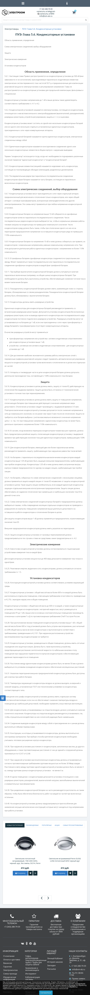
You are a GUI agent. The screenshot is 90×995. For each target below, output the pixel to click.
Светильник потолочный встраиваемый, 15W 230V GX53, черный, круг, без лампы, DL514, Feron (25, 860)
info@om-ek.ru (45, 16)
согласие (71, 985)
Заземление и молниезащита (32, 969)
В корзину (20, 873)
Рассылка (51, 969)
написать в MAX (47, 13)
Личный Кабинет (55, 958)
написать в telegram (46, 11)
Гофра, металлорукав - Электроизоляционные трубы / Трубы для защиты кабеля (35, 960)
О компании (8, 956)
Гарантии (7, 966)
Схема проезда (10, 973)
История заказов (55, 962)
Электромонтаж (10, 970)
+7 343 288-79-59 (77, 966)
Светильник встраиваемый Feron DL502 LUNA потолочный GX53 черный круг (65, 859)
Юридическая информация (9, 978)
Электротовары (12, 29)
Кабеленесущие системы (32, 978)
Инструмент (30, 973)
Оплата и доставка (11, 959)
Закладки (51, 965)
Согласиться (46, 992)
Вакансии (7, 963)
